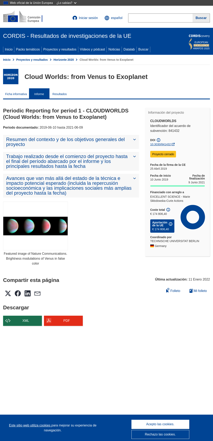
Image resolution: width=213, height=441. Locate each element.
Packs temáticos (28, 49)
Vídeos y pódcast (92, 49)
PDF (66, 320)
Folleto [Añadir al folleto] (173, 290)
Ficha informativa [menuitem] (16, 94)
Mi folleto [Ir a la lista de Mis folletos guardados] (198, 291)
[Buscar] (201, 17)
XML (25, 320)
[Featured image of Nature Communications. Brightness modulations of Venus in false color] (35, 226)
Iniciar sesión (85, 18)
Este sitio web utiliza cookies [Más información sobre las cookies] (30, 425)
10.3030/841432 (160, 144)
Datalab (129, 49)
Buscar (143, 49)
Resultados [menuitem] (60, 94)
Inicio (8, 49)
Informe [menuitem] (39, 94)
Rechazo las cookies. (160, 434)
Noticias (114, 49)
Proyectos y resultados (59, 49)
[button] (113, 18)
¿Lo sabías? (66, 2)
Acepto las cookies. (160, 424)
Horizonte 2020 (64, 59)
